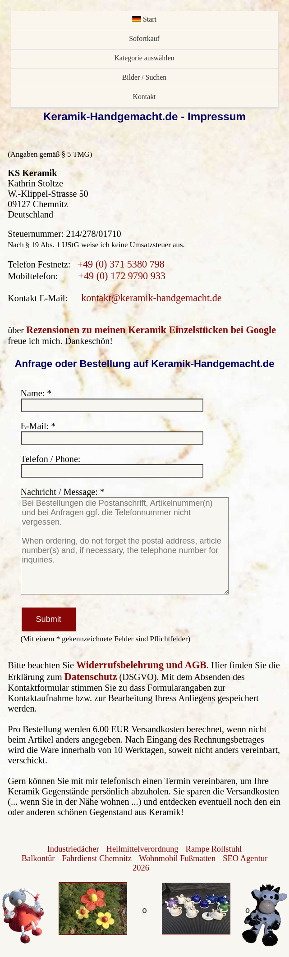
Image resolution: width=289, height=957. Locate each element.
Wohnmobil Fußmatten (177, 858)
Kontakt (144, 96)
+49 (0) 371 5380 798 (120, 264)
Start (144, 19)
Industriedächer (73, 848)
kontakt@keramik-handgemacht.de (151, 298)
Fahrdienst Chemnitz (97, 858)
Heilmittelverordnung (142, 848)
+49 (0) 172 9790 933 (121, 275)
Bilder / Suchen (144, 77)
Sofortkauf (144, 38)
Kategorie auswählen (144, 58)
